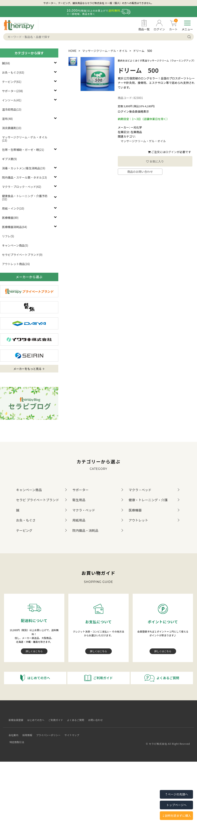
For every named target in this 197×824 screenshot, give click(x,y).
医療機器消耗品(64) (14, 227)
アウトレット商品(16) (16, 264)
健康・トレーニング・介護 (148, 499)
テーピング (24, 530)
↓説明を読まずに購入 (176, 815)
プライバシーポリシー (47, 732)
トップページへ (176, 805)
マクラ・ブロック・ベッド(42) (21, 187)
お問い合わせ (94, 720)
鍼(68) (6, 63)
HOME (72, 51)
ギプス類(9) (9, 159)
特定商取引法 (89, 732)
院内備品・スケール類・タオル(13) (24, 177)
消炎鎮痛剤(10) (11, 128)
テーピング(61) (11, 82)
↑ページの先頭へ (176, 794)
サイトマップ (70, 732)
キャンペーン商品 (29, 489)
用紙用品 (78, 520)
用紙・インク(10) (13, 208)
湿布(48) (7, 119)
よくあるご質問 (74, 720)
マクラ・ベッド (140, 489)
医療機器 (135, 510)
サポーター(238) (12, 91)
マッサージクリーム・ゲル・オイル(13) (24, 138)
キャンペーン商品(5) (15, 245)
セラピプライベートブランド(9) (22, 255)
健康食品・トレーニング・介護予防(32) (24, 197)
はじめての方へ (34, 720)
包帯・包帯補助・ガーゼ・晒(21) (23, 150)
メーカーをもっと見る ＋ (29, 369)
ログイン (171, 152)
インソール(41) (11, 100)
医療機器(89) (10, 218)
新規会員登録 (14, 720)
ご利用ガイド (54, 720)
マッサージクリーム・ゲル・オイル (105, 51)
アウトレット (138, 520)
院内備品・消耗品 (85, 530)
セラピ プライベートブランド (37, 499)
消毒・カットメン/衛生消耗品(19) (23, 168)
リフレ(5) (8, 236)
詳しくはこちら (34, 651)
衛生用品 (78, 499)
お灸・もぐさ (26, 520)
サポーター (80, 489)
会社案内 (12, 732)
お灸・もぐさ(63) (13, 72)
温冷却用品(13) (11, 109)
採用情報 (26, 732)
